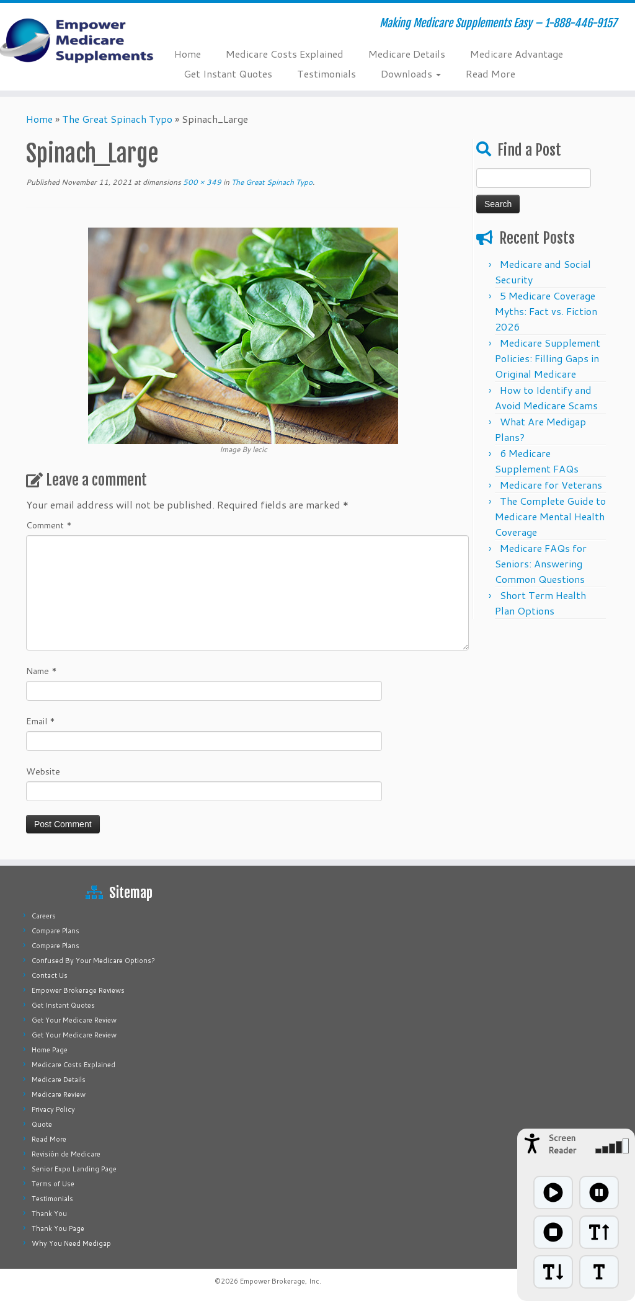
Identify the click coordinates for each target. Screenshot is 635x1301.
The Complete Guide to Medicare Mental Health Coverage (550, 516)
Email (40, 721)
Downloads (411, 73)
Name (41, 671)
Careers (44, 916)
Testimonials (326, 73)
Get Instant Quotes (228, 73)
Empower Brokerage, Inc (279, 1281)
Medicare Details (406, 54)
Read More (490, 73)
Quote (42, 1124)
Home (187, 54)
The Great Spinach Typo (117, 119)
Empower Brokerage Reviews (78, 990)
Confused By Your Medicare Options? (93, 961)
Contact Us (50, 975)
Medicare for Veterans (551, 484)
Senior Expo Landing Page (74, 1169)
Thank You (49, 1214)
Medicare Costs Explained (285, 54)
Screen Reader (562, 1144)
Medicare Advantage (516, 54)
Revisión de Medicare (66, 1154)
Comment (49, 525)
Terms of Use (53, 1184)
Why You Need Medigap (71, 1243)
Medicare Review (59, 1094)
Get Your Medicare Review (74, 1020)
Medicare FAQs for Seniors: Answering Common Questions (541, 563)
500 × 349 (201, 182)
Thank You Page (58, 1228)
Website (43, 771)
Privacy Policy (53, 1109)
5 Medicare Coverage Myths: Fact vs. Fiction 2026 (546, 311)
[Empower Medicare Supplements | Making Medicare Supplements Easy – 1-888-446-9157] (74, 40)
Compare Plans (55, 931)
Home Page (50, 1050)
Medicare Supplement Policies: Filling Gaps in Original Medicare (547, 358)
